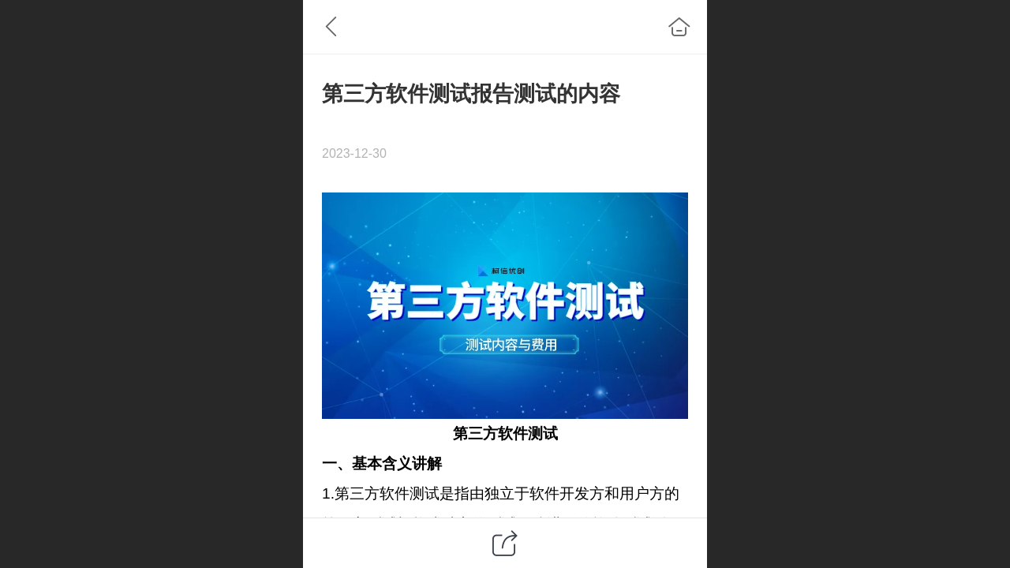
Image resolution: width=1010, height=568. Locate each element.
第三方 (475, 433)
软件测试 (528, 433)
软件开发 (559, 493)
